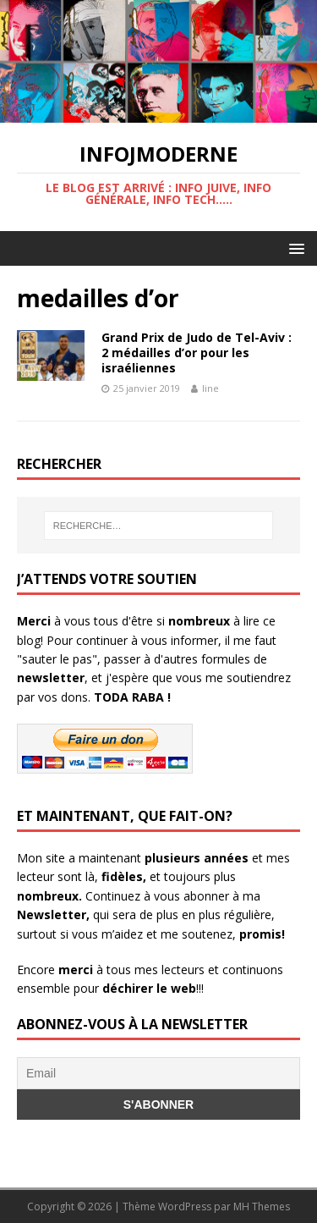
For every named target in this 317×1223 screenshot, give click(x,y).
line (210, 388)
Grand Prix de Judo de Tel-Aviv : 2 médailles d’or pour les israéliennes (196, 352)
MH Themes (261, 1206)
